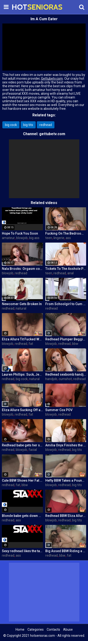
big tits (28, 125)
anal (70, 273)
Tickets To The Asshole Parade (65, 269)
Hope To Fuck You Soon (20, 233)
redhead (45, 125)
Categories (35, 629)
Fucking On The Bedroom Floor (65, 233)
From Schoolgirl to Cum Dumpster (65, 304)
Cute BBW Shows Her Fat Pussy (22, 480)
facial (33, 450)
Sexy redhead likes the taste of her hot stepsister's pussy (22, 551)
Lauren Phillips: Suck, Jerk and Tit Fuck (22, 374)
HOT (23, 7)
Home (19, 629)
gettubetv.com (52, 134)
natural (21, 308)
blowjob (22, 238)
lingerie (59, 238)
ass (68, 238)
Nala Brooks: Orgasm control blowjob (22, 269)
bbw (75, 344)
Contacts (53, 629)
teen (48, 238)
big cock (11, 125)
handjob (51, 379)
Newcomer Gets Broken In (22, 304)
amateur (8, 238)
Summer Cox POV (59, 410)
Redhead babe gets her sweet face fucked (22, 445)
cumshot (65, 379)
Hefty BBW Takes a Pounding (65, 480)
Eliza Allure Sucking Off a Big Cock (22, 410)
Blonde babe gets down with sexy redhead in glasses (22, 516)
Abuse (68, 629)
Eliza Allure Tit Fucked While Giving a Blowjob (22, 339)
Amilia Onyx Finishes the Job (65, 445)
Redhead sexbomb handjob (65, 374)
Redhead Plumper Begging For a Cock (65, 339)
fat (31, 344)
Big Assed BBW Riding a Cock (65, 551)
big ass (34, 238)
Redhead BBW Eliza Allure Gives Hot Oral (65, 516)
